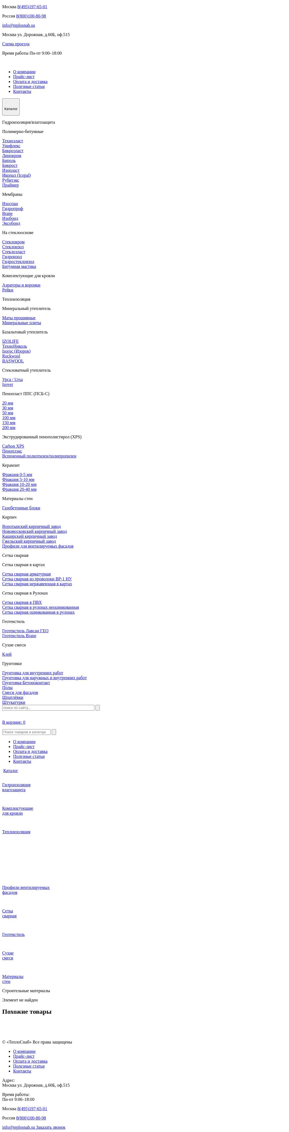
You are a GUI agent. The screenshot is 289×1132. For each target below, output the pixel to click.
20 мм (7, 403)
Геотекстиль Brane (19, 635)
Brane (7, 213)
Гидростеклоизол (18, 261)
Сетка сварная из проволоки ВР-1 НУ (37, 579)
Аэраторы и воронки (21, 285)
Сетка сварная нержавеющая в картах (37, 583)
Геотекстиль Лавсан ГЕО (25, 630)
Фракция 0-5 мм (17, 474)
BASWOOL (13, 361)
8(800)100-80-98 (31, 16)
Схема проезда (16, 44)
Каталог (10, 770)
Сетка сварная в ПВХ (22, 602)
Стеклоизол (13, 246)
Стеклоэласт (13, 251)
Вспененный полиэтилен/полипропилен (39, 456)
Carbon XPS (13, 446)
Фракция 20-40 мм (19, 489)
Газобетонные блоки (21, 508)
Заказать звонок (50, 1127)
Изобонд (10, 218)
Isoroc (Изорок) (16, 351)
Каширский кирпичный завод (29, 536)
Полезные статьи (29, 86)
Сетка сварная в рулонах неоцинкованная (40, 607)
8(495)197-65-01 (32, 6)
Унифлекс (11, 145)
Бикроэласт (12, 150)
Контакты (22, 91)
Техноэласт (12, 140)
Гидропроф (12, 208)
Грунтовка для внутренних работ (32, 672)
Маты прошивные (19, 317)
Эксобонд (11, 223)
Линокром (11, 155)
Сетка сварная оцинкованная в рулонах (38, 612)
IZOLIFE (10, 341)
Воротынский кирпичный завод (31, 526)
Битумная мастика (19, 266)
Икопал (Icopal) (16, 175)
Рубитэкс (10, 180)
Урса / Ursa (12, 379)
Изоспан (10, 203)
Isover (7, 384)
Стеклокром (13, 242)
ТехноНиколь (14, 346)
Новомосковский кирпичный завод (34, 531)
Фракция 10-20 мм (19, 484)
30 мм (7, 408)
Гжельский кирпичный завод (29, 541)
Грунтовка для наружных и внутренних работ (44, 677)
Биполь (9, 160)
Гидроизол (12, 256)
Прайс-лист (23, 76)
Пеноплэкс (12, 451)
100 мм (8, 417)
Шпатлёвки (12, 697)
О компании (24, 71)
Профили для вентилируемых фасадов (38, 546)
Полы (7, 687)
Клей (6, 654)
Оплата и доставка (30, 81)
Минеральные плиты (21, 322)
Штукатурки (13, 702)
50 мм (7, 412)
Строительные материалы (26, 990)
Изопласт (11, 170)
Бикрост (9, 165)
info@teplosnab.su (18, 25)
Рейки (7, 290)
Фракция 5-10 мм (18, 479)
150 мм (8, 422)
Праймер (10, 185)
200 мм (8, 427)
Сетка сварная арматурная (26, 574)
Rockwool (11, 356)
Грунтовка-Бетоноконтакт (26, 682)
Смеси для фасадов (20, 692)
